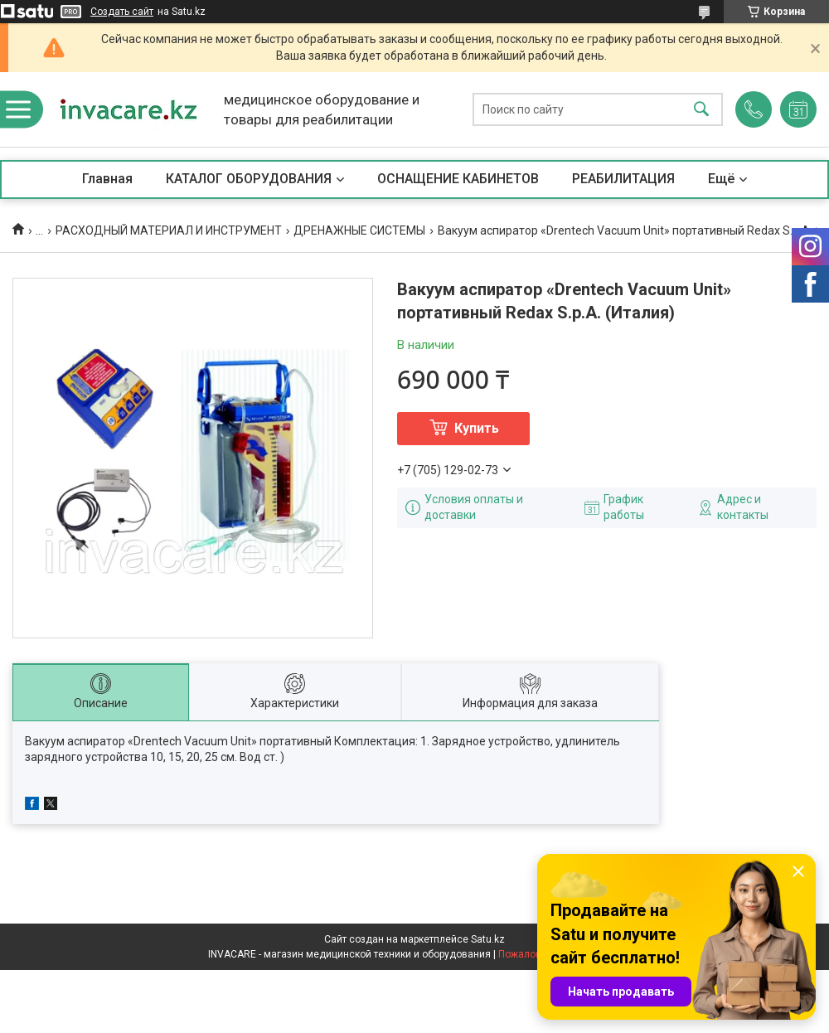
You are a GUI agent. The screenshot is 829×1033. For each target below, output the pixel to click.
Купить (476, 428)
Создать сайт (121, 11)
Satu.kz (488, 939)
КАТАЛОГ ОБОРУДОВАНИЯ (249, 179)
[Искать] (701, 110)
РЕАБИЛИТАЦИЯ (623, 179)
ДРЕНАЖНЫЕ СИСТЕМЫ (359, 230)
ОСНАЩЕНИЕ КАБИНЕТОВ (458, 179)
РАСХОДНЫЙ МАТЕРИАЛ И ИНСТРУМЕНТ (169, 230)
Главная (107, 179)
